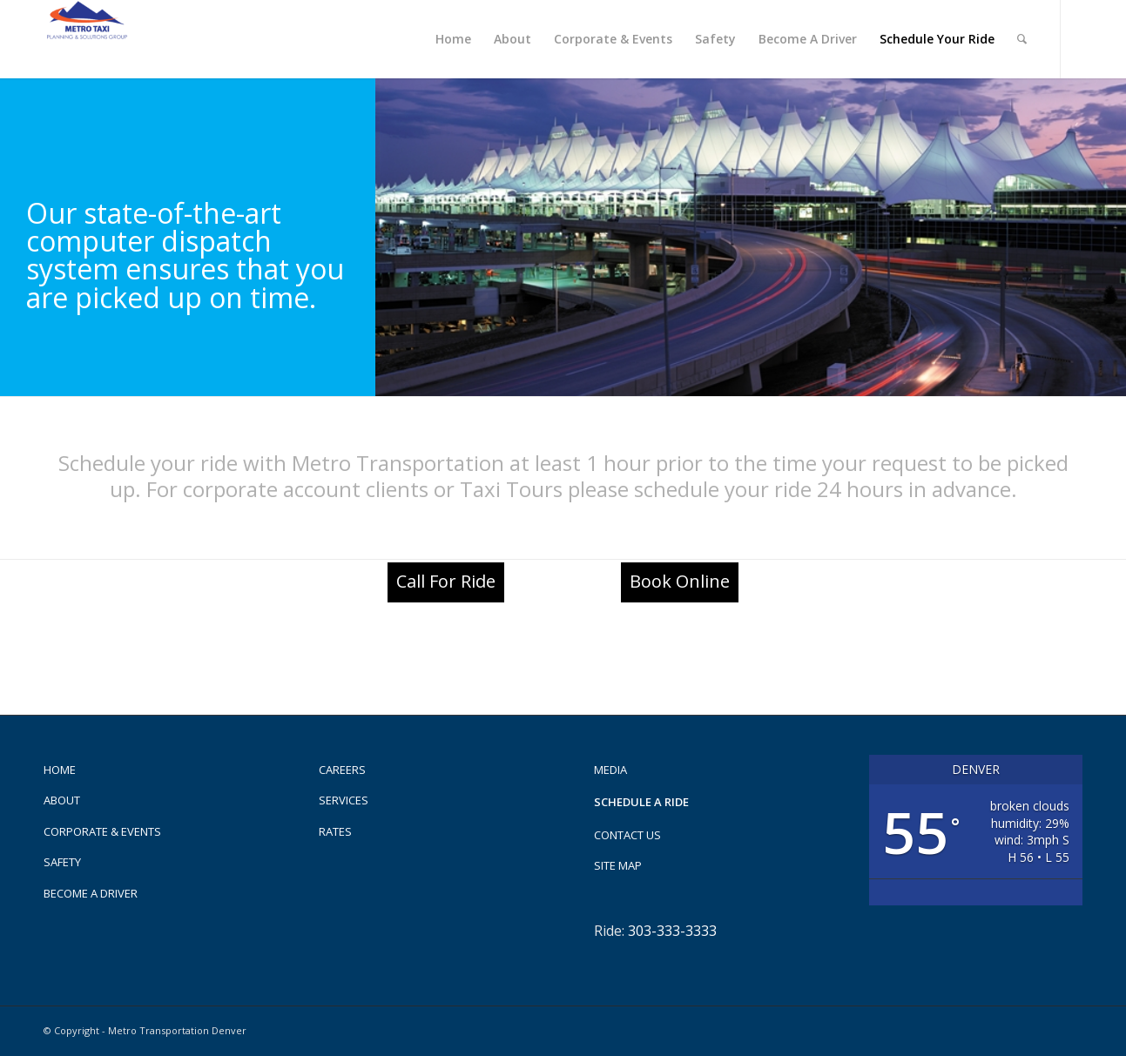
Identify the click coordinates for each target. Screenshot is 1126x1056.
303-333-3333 (672, 930)
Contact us (627, 835)
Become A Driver (91, 893)
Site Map (618, 865)
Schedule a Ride (641, 802)
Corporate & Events (102, 831)
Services (343, 800)
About (62, 800)
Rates (335, 831)
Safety (62, 862)
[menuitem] (453, 39)
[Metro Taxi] (87, 39)
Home (60, 769)
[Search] (1022, 39)
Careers (342, 769)
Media (610, 769)
